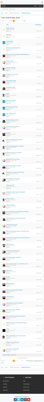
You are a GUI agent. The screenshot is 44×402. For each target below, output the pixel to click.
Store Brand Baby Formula (12, 120)
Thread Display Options (22, 357)
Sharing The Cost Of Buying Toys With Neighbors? (18, 54)
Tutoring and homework (11, 224)
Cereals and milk (10, 185)
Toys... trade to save (11, 113)
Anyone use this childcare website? (14, 290)
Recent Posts (12, 9)
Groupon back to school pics (13, 250)
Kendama (8, 133)
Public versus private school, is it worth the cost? (17, 231)
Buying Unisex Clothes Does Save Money (15, 316)
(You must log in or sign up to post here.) (34, 360)
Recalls (8, 276)
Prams (7, 329)
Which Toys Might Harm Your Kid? (14, 139)
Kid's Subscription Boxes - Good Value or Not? (17, 263)
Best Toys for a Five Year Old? (13, 309)
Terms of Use (26, 387)
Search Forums (5, 9)
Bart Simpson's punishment (12, 126)
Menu (4, 6)
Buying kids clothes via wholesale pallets (15, 192)
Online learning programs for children (15, 146)
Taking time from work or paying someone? (16, 322)
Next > (25, 20)
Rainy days (8, 34)
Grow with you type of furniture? (13, 257)
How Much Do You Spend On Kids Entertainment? (17, 237)
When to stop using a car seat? (13, 165)
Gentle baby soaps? (10, 87)
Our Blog (5, 384)
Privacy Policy (26, 390)
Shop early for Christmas (12, 106)
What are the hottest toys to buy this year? (16, 335)
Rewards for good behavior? (12, 342)
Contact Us (5, 390)
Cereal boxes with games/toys (13, 47)
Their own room (10, 244)
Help (24, 381)
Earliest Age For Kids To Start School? (15, 172)
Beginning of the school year (12, 159)
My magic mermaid (10, 67)
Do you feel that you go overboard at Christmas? (17, 211)
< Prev (3, 20)
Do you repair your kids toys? (13, 178)
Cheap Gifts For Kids (11, 80)
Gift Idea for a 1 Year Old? (12, 74)
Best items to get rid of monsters (14, 152)
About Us (5, 387)
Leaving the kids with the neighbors (14, 303)
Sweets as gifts (9, 61)
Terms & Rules (26, 384)
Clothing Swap (9, 41)
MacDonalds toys (10, 28)
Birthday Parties (10, 283)
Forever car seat (10, 198)
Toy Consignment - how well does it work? (16, 218)
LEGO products (9, 296)
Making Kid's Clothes (11, 100)
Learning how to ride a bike (12, 348)
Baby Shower (9, 270)
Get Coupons (6, 381)
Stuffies (8, 93)
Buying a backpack (10, 205)
